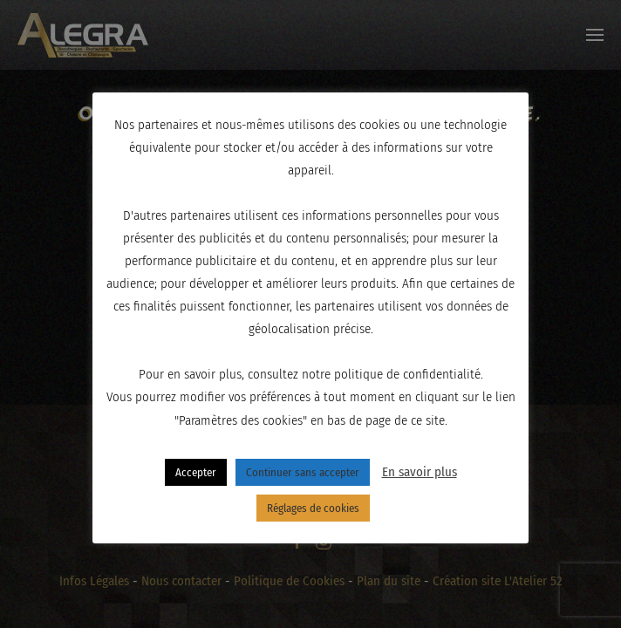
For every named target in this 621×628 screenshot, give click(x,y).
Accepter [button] (195, 472)
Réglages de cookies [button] (313, 508)
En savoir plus (419, 472)
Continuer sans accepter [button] (302, 472)
